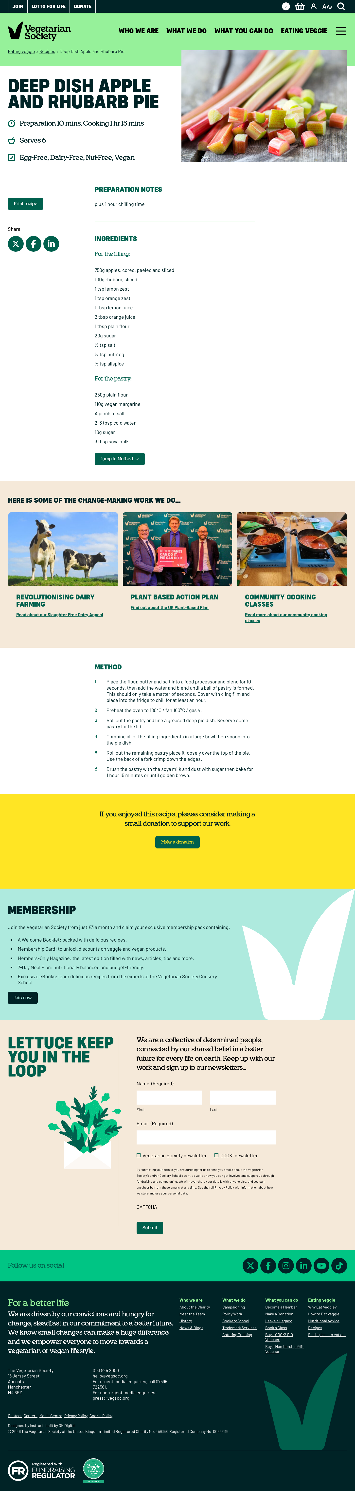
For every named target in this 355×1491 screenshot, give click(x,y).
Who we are (139, 30)
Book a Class (276, 1327)
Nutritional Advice (323, 1320)
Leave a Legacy (278, 1320)
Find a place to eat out (327, 1334)
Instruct (37, 1425)
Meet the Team (192, 1313)
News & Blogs (191, 1327)
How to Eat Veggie (323, 1313)
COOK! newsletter (239, 1155)
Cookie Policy (100, 1415)
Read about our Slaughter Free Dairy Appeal (59, 614)
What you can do (243, 30)
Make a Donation (279, 1313)
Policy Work (232, 1313)
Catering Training (237, 1334)
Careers (30, 1415)
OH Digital (67, 1425)
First (141, 1109)
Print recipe (25, 204)
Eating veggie (304, 30)
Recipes (47, 51)
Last (214, 1109)
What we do (186, 30)
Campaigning (233, 1307)
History (185, 1320)
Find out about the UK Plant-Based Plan (170, 607)
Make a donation (177, 842)
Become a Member (281, 1307)
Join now (23, 998)
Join (17, 6)
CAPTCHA (147, 1207)
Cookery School (235, 1320)
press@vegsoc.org (111, 1398)
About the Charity (194, 1307)
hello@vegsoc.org (110, 1375)
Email (155, 1123)
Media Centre (50, 1415)
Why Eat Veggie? (322, 1307)
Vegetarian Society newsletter (174, 1155)
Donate (82, 6)
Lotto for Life (49, 6)
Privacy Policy (224, 1187)
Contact (15, 1415)
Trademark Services (239, 1327)
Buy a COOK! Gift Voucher (279, 1337)
